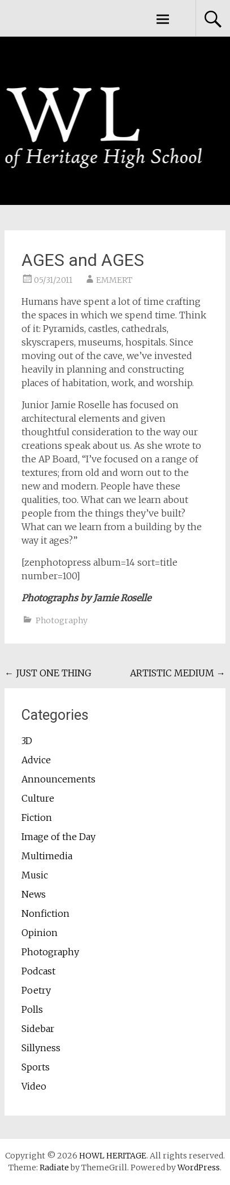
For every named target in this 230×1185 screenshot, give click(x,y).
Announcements (58, 779)
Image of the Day (58, 836)
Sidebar (37, 1028)
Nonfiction (45, 913)
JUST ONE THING (48, 673)
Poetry (36, 990)
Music (34, 875)
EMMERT (114, 280)
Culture (37, 798)
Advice (36, 760)
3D (26, 740)
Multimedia (46, 856)
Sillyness (40, 1047)
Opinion (39, 932)
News (33, 894)
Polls (32, 1009)
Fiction (36, 817)
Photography (62, 620)
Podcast (38, 971)
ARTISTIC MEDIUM (177, 673)
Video (33, 1086)
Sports (35, 1067)
